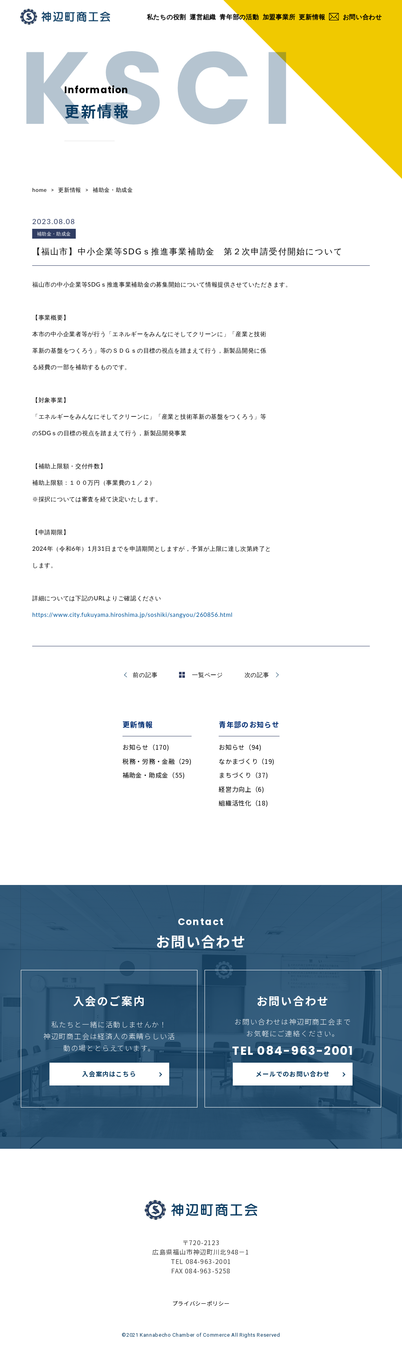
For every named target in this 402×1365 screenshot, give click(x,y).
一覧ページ (201, 674)
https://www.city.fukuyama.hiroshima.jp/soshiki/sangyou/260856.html (132, 614)
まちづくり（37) (243, 775)
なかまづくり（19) (247, 761)
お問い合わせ (355, 16)
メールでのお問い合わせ (293, 1073)
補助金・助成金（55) (153, 775)
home (39, 189)
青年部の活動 (239, 16)
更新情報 (312, 16)
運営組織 (203, 16)
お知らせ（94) (240, 747)
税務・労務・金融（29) (157, 761)
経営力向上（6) (242, 789)
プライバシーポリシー (201, 1303)
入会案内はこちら (109, 1073)
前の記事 (145, 674)
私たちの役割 (166, 16)
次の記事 (257, 674)
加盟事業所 (279, 16)
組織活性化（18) (243, 803)
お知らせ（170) (145, 747)
